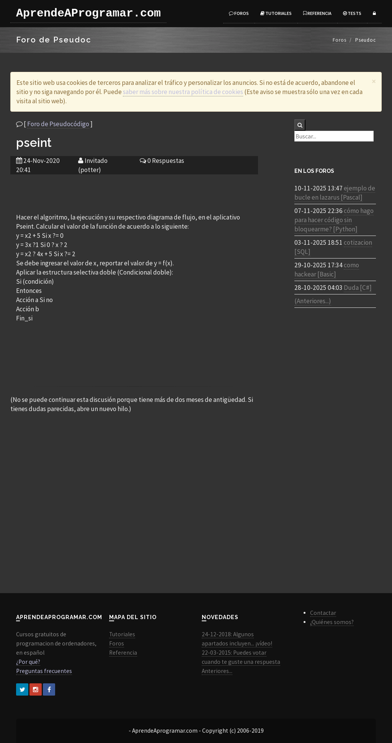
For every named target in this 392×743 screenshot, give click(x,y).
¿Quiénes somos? (332, 622)
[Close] (374, 81)
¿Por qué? (28, 661)
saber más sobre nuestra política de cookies (183, 92)
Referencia (317, 13)
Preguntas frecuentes (44, 671)
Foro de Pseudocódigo (58, 124)
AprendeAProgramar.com (88, 13)
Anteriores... (217, 671)
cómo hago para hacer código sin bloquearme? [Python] (334, 219)
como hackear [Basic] (326, 269)
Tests (352, 13)
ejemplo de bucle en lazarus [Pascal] (334, 193)
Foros (239, 13)
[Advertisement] (134, 193)
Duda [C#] (358, 287)
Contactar (323, 612)
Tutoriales (276, 13)
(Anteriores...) (312, 301)
